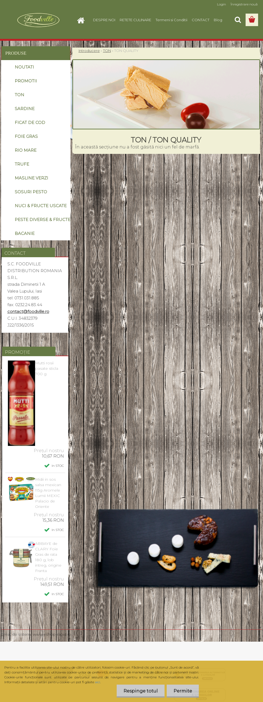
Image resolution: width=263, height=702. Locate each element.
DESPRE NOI (104, 20)
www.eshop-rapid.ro (52, 634)
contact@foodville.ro (28, 311)
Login (221, 4)
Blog (218, 20)
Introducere (89, 50)
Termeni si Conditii (171, 20)
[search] (237, 20)
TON (107, 50)
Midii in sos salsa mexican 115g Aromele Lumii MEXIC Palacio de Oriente (48, 493)
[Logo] (38, 20)
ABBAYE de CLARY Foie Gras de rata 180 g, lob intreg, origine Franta (48, 557)
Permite (183, 691)
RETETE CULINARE (135, 20)
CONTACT (200, 20)
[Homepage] (82, 20)
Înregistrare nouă (244, 4)
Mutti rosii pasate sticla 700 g (46, 368)
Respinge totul (140, 691)
